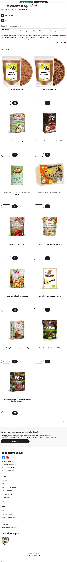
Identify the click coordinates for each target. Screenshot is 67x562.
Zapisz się (15, 441)
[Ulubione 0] (31, 6)
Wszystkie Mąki (5, 29)
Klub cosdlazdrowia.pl (8, 484)
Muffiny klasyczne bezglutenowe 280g (17, 348)
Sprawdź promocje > (41, 2)
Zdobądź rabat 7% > (26, 2)
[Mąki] (13, 9)
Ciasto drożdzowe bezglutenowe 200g (50, 244)
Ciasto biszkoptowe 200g (17, 244)
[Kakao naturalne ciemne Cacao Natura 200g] (50, 123)
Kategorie (9, 15)
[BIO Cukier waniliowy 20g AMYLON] (50, 278)
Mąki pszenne (28, 31)
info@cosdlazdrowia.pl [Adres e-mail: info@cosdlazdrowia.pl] (10, 465)
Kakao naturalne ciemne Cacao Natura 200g (49, 141)
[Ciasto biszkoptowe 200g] (17, 227)
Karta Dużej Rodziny (7, 491)
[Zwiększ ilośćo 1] (10, 103)
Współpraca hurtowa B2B (9, 487)
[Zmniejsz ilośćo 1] (2, 103)
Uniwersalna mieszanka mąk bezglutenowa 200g (17, 141)
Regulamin (4, 501)
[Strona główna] (5, 9)
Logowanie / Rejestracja (8, 517)
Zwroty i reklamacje (7, 514)
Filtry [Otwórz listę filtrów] (7, 20)
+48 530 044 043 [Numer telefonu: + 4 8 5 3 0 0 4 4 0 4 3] (9, 468)
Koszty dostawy (6, 524)
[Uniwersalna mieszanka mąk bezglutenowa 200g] (17, 123)
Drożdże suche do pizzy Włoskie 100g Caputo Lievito (17, 193)
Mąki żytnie (42, 31)
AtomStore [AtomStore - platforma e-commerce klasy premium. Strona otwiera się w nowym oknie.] (37, 555)
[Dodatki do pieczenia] (23, 9)
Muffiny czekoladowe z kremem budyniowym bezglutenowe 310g (17, 400)
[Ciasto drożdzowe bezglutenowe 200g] (50, 227)
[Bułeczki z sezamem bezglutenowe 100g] (50, 175)
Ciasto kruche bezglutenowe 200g (17, 296)
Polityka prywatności (7, 494)
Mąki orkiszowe (15, 31)
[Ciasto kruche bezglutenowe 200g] (17, 278)
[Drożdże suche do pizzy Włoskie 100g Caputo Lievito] (17, 175)
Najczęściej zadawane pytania (10, 528)
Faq (3, 511)
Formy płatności (6, 521)
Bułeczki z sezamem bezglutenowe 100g (50, 193)
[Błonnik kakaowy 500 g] (50, 71)
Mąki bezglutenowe (55, 31)
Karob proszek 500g (17, 89)
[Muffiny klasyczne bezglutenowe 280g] (17, 330)
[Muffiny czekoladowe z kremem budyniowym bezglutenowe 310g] (17, 382)
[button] (64, 421)
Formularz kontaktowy (8, 461)
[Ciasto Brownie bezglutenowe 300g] (50, 330)
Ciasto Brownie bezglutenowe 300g (50, 348)
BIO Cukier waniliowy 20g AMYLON (50, 296)
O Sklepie (4, 480)
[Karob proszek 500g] (17, 71)
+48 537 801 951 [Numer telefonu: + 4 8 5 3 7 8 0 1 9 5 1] (9, 471)
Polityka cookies (6, 497)
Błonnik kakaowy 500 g (50, 89)
